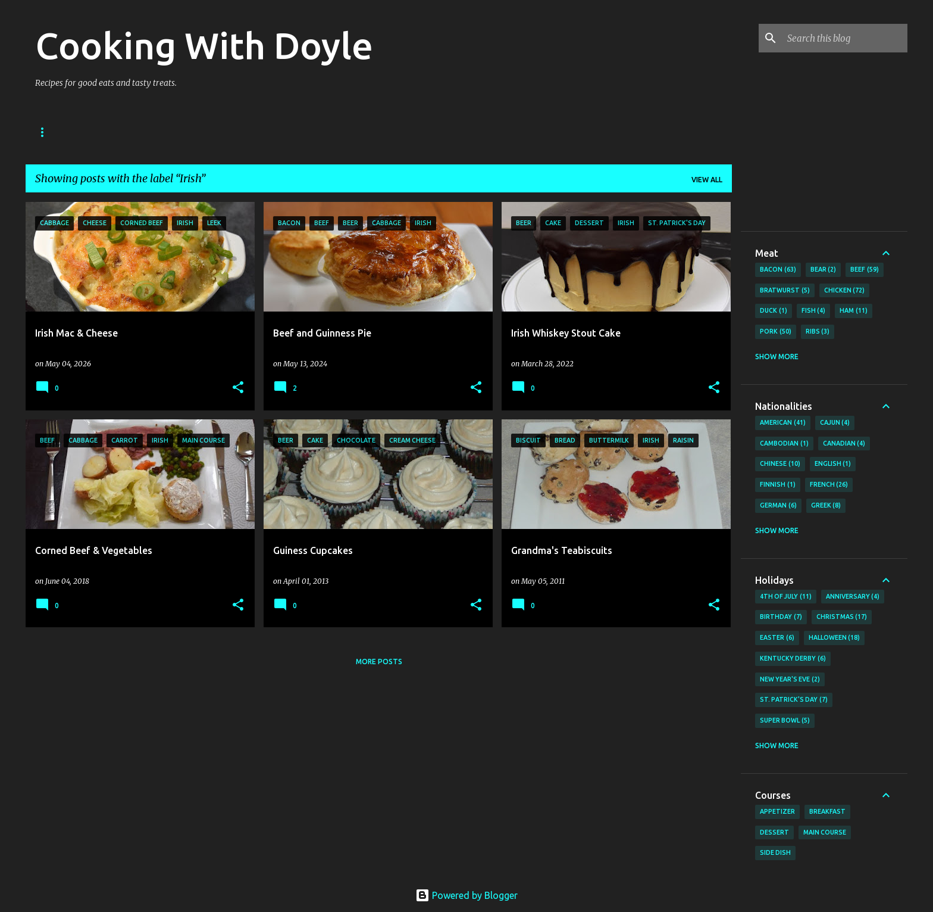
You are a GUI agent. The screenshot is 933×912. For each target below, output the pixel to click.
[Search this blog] (844, 38)
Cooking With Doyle (204, 45)
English (833, 464)
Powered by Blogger (466, 895)
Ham (854, 311)
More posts (379, 661)
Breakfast (827, 811)
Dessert (774, 832)
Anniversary (853, 597)
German (778, 506)
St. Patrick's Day (794, 700)
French (829, 485)
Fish (813, 311)
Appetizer (777, 811)
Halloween (834, 638)
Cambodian (784, 444)
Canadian (844, 444)
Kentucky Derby (793, 659)
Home (46, 132)
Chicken (844, 290)
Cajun (835, 423)
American (783, 423)
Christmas (842, 617)
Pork (775, 332)
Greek (826, 506)
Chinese (780, 464)
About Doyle (110, 132)
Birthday (781, 617)
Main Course (824, 832)
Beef (864, 270)
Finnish (778, 485)
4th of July (786, 597)
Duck (773, 311)
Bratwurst (785, 290)
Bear (823, 270)
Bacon (778, 270)
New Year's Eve (790, 679)
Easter (777, 638)
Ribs (818, 332)
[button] (238, 388)
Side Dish (775, 852)
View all (706, 179)
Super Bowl (785, 721)
